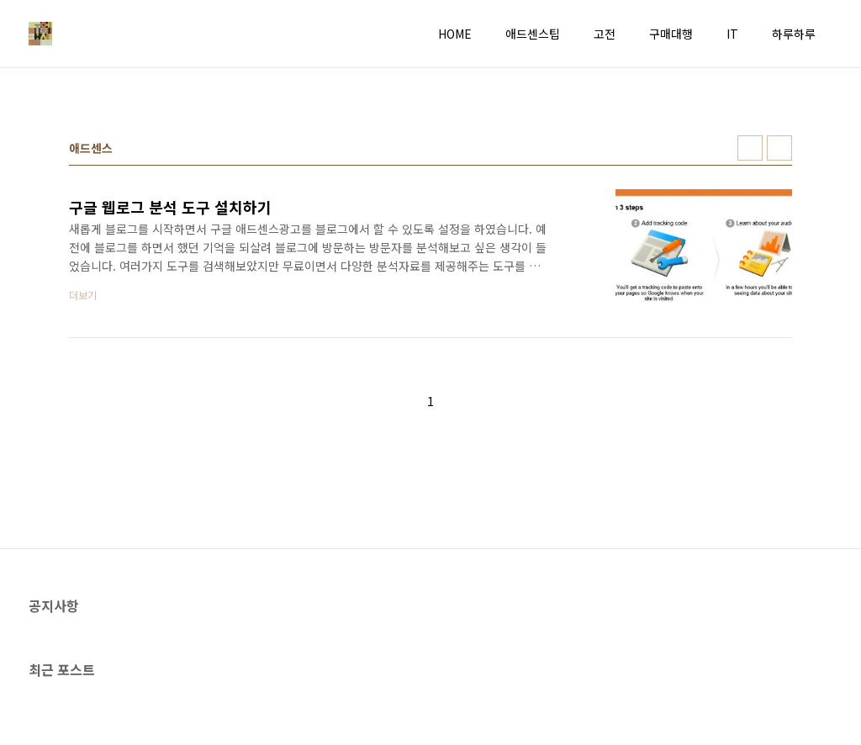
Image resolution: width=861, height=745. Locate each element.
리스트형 (779, 148)
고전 (604, 33)
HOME (455, 33)
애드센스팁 (532, 33)
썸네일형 (750, 148)
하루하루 (794, 33)
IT (732, 33)
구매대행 (671, 33)
